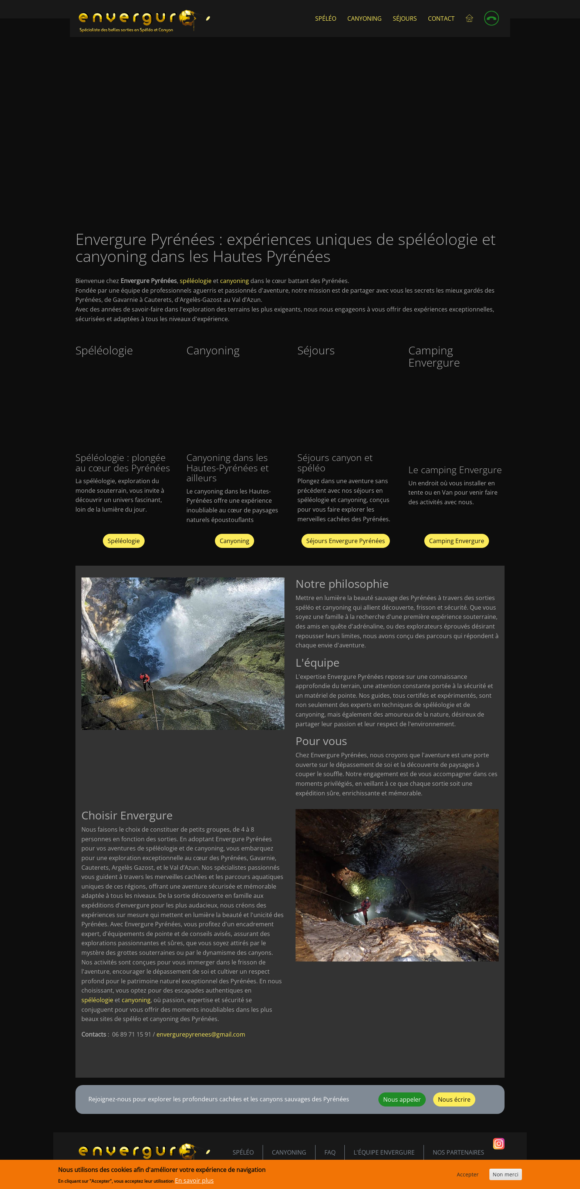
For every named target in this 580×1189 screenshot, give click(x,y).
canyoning (234, 281)
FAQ (329, 1152)
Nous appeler (402, 1099)
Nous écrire (454, 1099)
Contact (441, 18)
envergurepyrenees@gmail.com (200, 1034)
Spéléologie (124, 541)
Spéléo (325, 18)
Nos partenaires (458, 1152)
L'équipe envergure (384, 1152)
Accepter (468, 1174)
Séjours (405, 18)
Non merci (506, 1174)
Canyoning (364, 18)
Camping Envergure (456, 541)
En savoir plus (194, 1180)
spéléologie (196, 281)
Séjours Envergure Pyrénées (345, 541)
